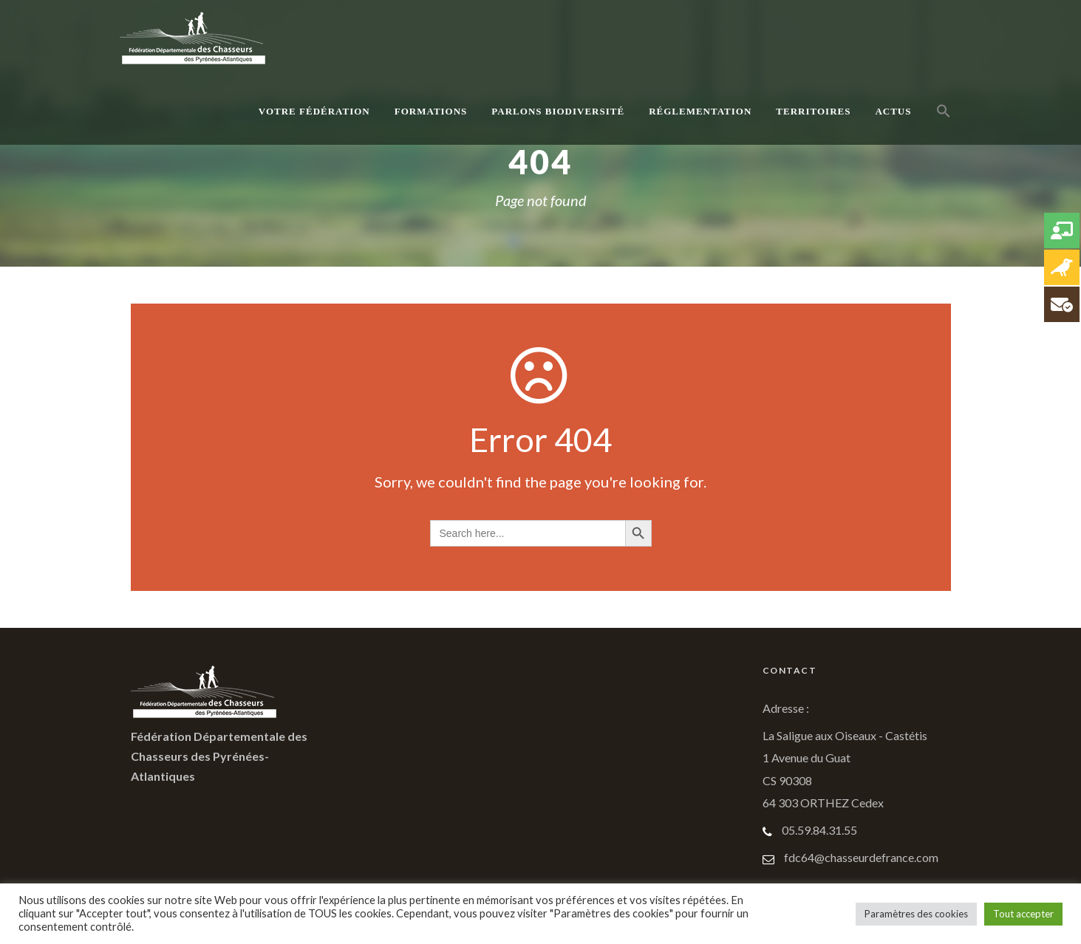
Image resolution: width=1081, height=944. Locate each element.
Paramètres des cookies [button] (916, 914)
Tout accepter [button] (1023, 914)
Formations (431, 111)
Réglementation (700, 111)
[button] (943, 127)
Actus (893, 111)
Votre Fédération (314, 111)
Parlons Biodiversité (557, 111)
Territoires (813, 111)
